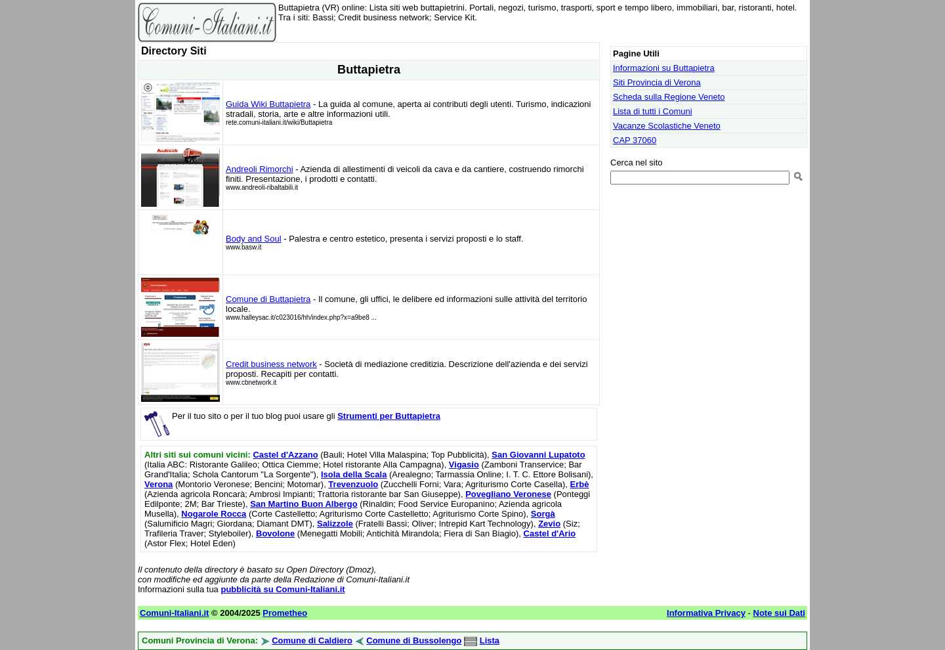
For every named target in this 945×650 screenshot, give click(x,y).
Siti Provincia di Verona (657, 82)
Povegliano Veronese (508, 494)
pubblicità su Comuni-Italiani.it (282, 589)
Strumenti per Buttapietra (388, 416)
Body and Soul (254, 239)
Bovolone (275, 533)
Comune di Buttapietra (268, 299)
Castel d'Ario (550, 533)
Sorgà (543, 514)
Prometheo (284, 613)
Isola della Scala (354, 474)
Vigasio (464, 464)
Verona (158, 484)
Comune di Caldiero (312, 640)
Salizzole (335, 524)
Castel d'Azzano (285, 455)
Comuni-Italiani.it (174, 613)
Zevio (549, 524)
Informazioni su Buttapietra (664, 68)
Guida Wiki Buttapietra (268, 104)
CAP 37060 (634, 140)
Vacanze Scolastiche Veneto (667, 126)
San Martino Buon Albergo (303, 504)
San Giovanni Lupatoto (538, 455)
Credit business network (271, 364)
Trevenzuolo (353, 484)
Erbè (579, 484)
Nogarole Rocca (213, 514)
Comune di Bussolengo (413, 640)
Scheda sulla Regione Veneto (669, 97)
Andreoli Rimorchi (259, 169)
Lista (489, 640)
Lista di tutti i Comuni (652, 111)
